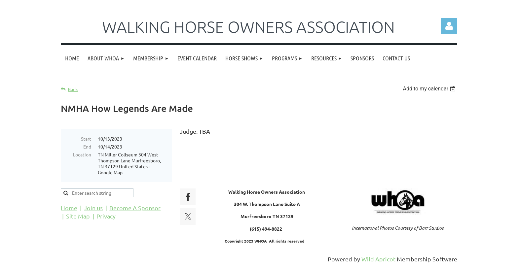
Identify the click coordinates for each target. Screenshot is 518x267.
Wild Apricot (378, 258)
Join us (93, 207)
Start (86, 139)
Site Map (78, 216)
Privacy (106, 216)
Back (73, 89)
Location (82, 154)
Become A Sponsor (135, 207)
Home (69, 207)
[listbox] (430, 88)
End (87, 147)
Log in (449, 26)
